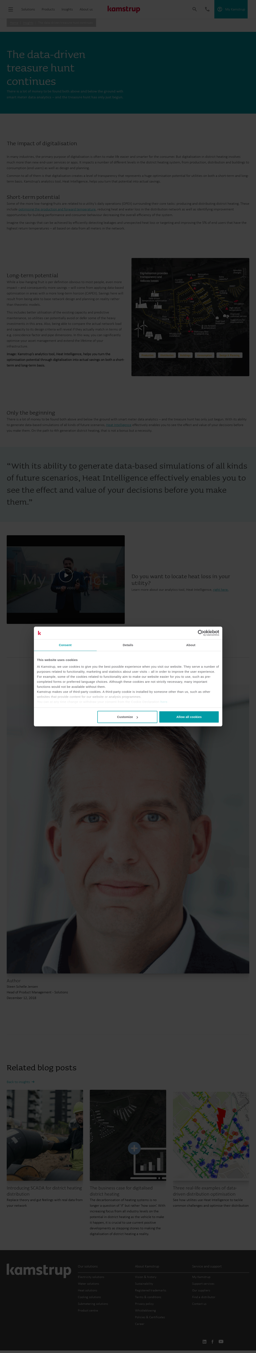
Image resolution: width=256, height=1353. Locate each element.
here (163, 702)
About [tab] (191, 645)
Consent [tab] (65, 645)
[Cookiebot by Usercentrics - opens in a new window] (201, 633)
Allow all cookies (189, 717)
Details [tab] (128, 645)
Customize (127, 717)
